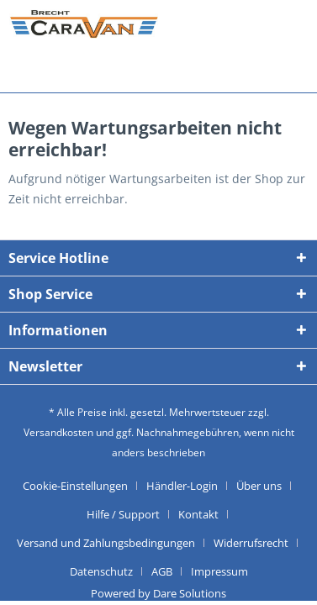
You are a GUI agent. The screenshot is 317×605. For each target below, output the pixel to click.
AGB (161, 571)
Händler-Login (182, 485)
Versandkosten (58, 432)
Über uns (259, 485)
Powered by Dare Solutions (158, 593)
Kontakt (198, 514)
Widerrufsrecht (251, 542)
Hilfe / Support (123, 514)
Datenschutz (101, 571)
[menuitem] (81, 485)
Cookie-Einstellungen (75, 485)
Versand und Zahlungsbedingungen (106, 542)
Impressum (219, 571)
